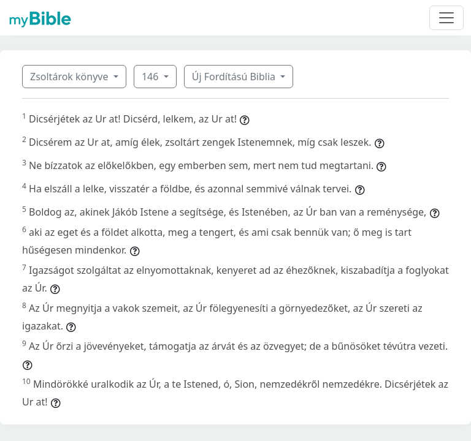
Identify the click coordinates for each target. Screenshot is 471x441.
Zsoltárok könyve (70, 76)
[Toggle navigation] (446, 18)
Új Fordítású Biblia (235, 76)
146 (151, 76)
